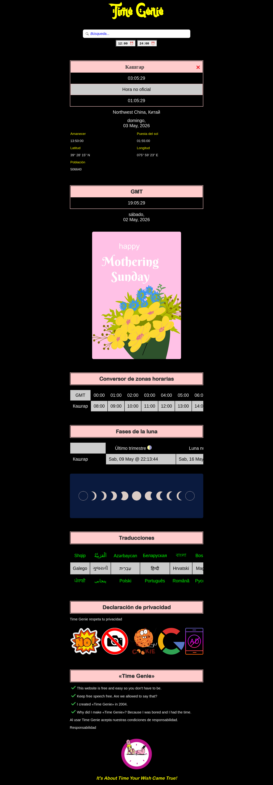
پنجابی (100, 580)
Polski (125, 580)
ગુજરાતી (100, 568)
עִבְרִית (125, 568)
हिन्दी (155, 568)
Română (181, 580)
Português (155, 580)
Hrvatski (181, 568)
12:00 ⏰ (126, 43)
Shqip (80, 555)
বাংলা (181, 555)
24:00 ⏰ (147, 43)
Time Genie (136, 11)
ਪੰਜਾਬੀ (80, 580)
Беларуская (155, 555)
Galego (80, 568)
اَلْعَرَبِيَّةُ (100, 555)
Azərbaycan (125, 555)
